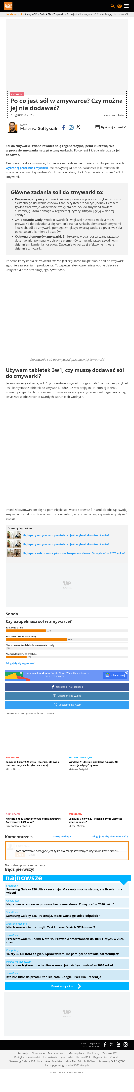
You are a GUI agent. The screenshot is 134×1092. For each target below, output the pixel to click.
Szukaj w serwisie (112, 6)
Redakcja (23, 1053)
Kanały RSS (83, 1057)
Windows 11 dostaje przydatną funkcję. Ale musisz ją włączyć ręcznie (93, 763)
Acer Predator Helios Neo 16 (63, 1061)
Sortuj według (62, 836)
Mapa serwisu (56, 1053)
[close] (126, 673)
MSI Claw (89, 1061)
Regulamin (100, 1057)
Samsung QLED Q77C (111, 1061)
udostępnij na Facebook (67, 686)
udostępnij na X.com (67, 704)
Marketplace (76, 1053)
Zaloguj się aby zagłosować (20, 663)
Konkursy (93, 1053)
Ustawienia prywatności (58, 1057)
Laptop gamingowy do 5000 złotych (67, 1065)
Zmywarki (50, 713)
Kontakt (115, 1057)
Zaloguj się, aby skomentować (109, 836)
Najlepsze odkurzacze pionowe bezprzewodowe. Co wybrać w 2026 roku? (33, 820)
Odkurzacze (13, 814)
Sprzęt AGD (27, 713)
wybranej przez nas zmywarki (27, 168)
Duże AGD (39, 713)
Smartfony (12, 757)
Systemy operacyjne (80, 757)
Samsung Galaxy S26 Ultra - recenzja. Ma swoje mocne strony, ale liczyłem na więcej (32, 763)
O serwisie (38, 1053)
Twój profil (119, 6)
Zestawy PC (109, 1053)
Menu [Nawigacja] (126, 6)
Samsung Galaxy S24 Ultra (25, 1061)
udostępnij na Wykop (67, 695)
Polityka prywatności (27, 1057)
